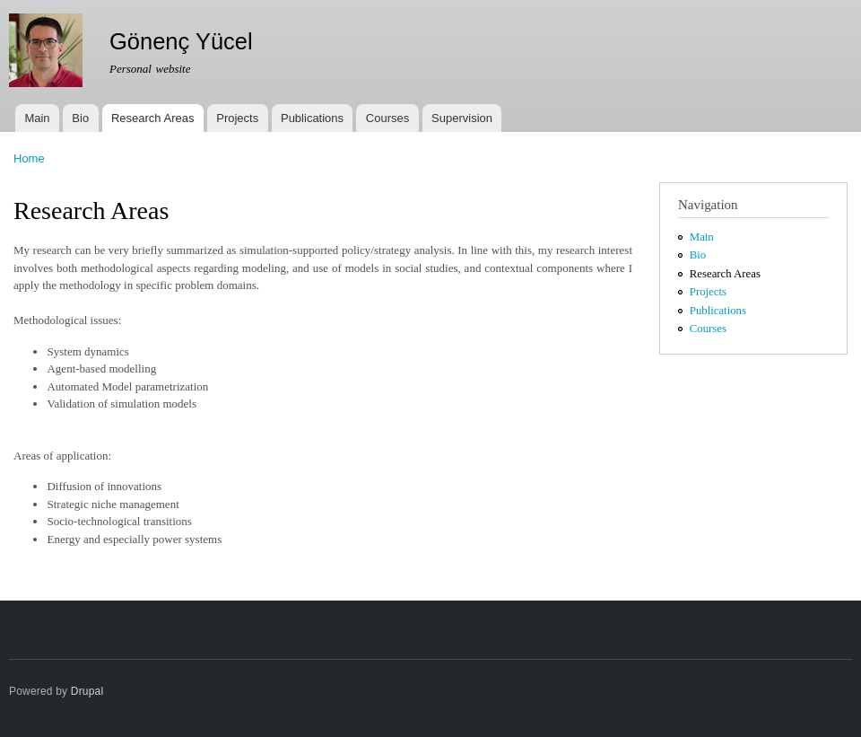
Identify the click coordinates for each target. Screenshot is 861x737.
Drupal (87, 691)
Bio (80, 118)
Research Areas (153, 118)
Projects (237, 118)
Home (29, 158)
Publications (312, 118)
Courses (387, 118)
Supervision (461, 118)
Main (36, 118)
